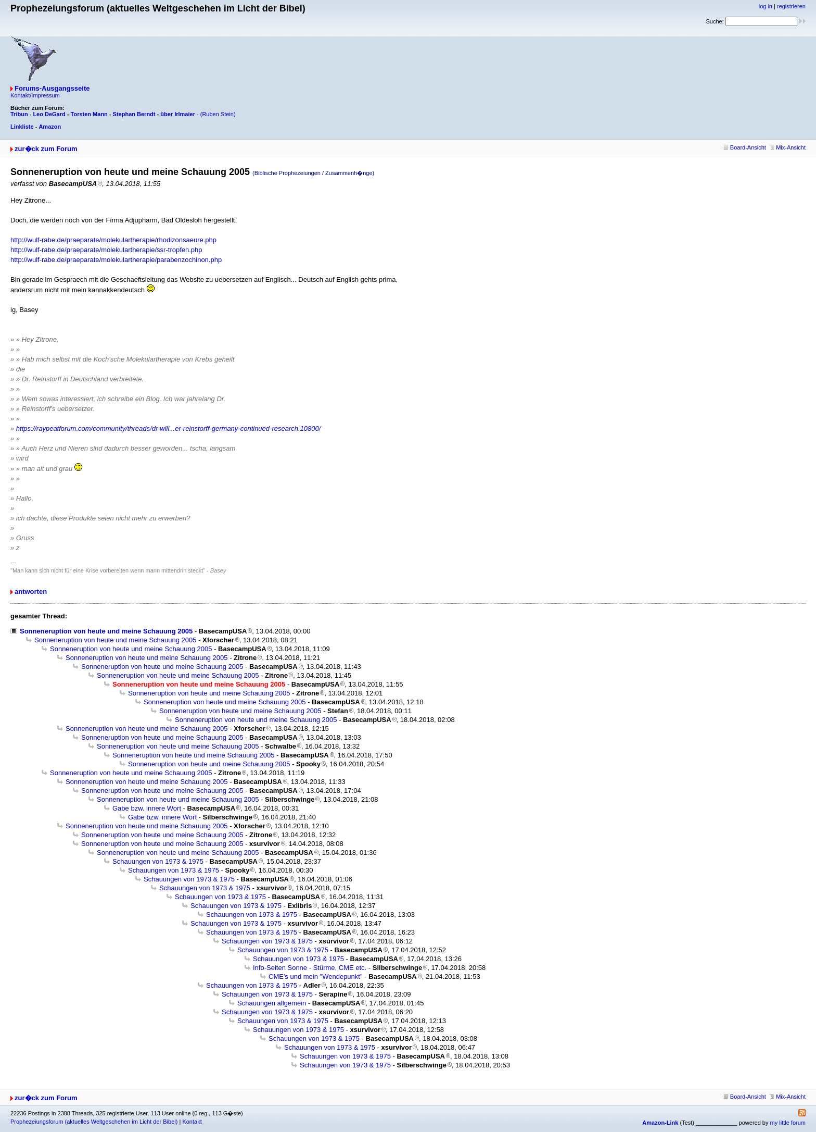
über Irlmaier (177, 114)
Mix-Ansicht (788, 147)
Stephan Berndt (134, 114)
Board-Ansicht (745, 147)
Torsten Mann (89, 114)
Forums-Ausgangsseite (52, 88)
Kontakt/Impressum (35, 95)
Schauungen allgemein (271, 1003)
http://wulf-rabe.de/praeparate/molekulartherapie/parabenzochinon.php (116, 260)
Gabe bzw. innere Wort (146, 808)
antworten (31, 591)
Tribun (19, 114)
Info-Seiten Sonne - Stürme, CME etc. (309, 968)
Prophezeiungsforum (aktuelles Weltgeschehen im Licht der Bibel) (93, 1121)
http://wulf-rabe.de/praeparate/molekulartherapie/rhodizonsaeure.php (113, 240)
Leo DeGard (49, 114)
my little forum (788, 1122)
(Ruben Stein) (218, 114)
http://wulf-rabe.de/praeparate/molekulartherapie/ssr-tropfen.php (106, 250)
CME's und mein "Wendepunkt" (316, 976)
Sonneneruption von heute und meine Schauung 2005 (106, 631)
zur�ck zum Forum (46, 149)
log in (765, 6)
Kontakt (191, 1121)
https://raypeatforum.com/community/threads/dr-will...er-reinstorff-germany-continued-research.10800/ (168, 428)
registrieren (791, 6)
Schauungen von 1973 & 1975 (157, 861)
